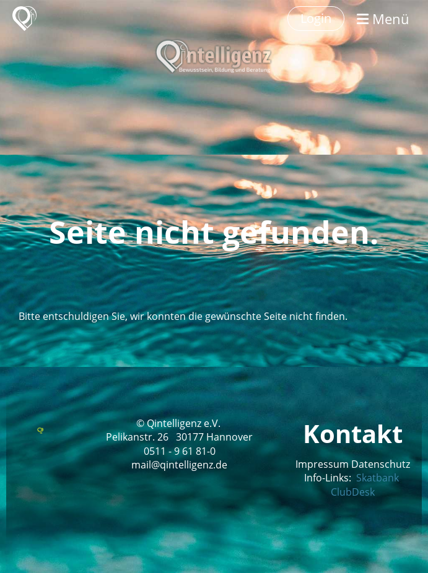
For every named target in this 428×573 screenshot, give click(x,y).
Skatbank (377, 478)
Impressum (322, 464)
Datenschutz (380, 464)
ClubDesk (353, 492)
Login (315, 18)
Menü (383, 18)
